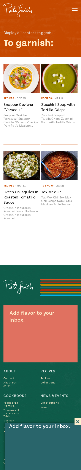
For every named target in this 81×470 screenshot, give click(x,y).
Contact (8, 378)
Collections (48, 382)
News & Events (54, 396)
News (44, 407)
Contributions (50, 402)
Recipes (48, 371)
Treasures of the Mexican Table (11, 413)
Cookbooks (15, 396)
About (9, 371)
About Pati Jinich (10, 384)
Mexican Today (8, 422)
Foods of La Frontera (10, 404)
